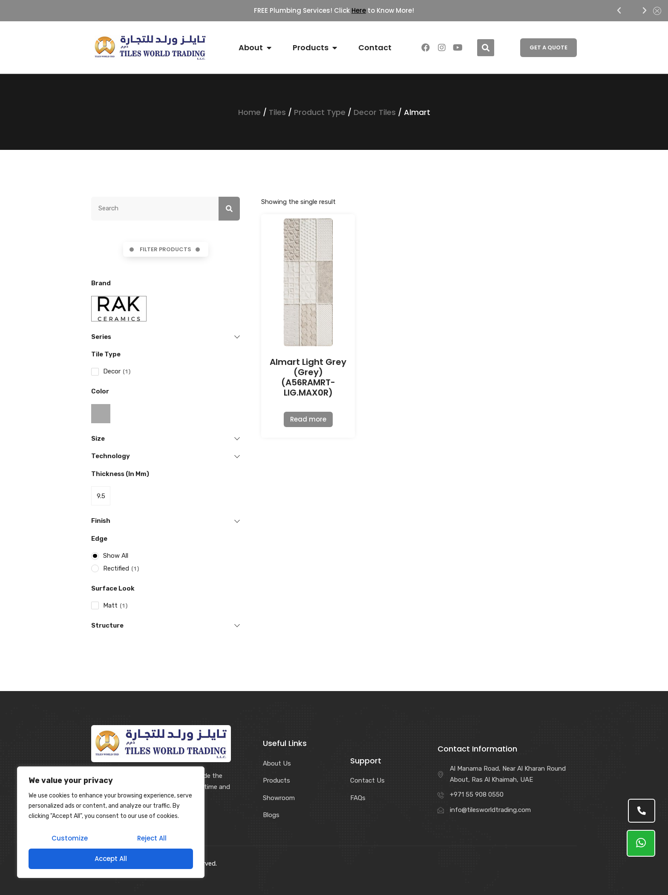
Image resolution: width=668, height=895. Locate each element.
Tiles (277, 112)
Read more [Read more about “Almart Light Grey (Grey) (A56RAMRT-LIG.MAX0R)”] (308, 419)
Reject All (152, 838)
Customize (70, 838)
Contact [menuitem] (375, 47)
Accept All (111, 858)
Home (249, 112)
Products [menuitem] (310, 47)
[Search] (229, 209)
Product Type (320, 112)
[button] (619, 10)
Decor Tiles (375, 112)
